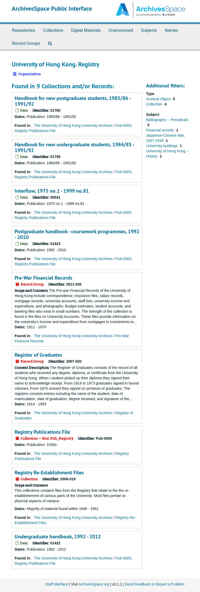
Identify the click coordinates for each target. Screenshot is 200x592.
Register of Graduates (38, 354)
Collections (53, 30)
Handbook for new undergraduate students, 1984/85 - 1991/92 (74, 147)
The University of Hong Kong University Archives (73, 125)
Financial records (160, 130)
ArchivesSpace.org (93, 584)
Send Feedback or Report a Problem (154, 584)
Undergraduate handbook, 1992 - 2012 (58, 536)
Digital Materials (86, 30)
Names (171, 30)
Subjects (149, 30)
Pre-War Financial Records (43, 277)
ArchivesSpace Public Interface (52, 8)
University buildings (162, 146)
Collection (154, 104)
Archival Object (159, 99)
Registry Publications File (42, 432)
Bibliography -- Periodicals (167, 120)
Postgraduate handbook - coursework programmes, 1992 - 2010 (77, 234)
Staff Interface (56, 584)
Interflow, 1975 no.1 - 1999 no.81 (52, 190)
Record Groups (26, 43)
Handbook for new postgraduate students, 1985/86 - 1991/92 (72, 101)
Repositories (23, 30)
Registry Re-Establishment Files (49, 472)
